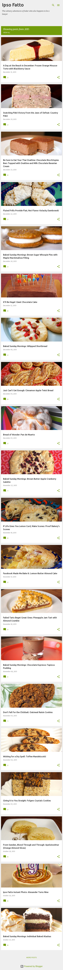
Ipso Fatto (13, 4)
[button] (58, 77)
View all (6, 32)
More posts (31, 957)
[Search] (53, 5)
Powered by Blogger (31, 966)
